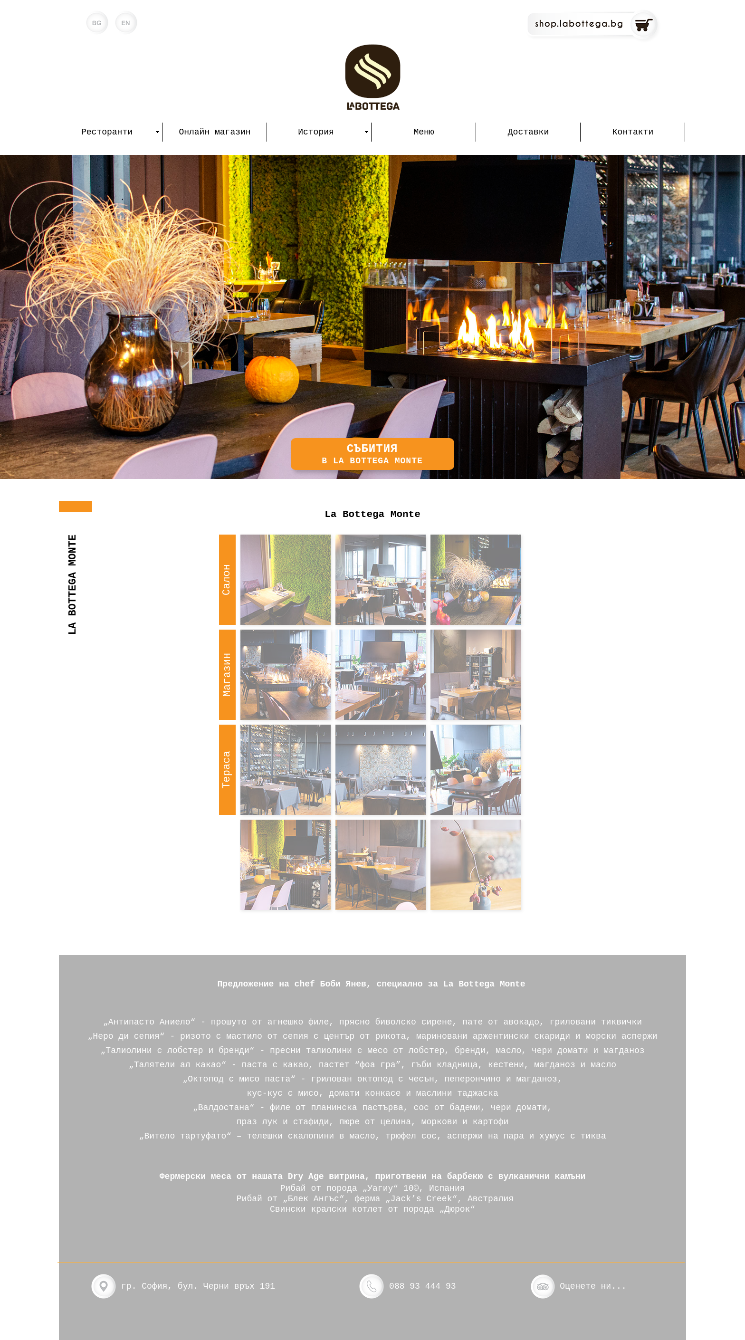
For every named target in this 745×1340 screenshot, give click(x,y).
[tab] (227, 580)
